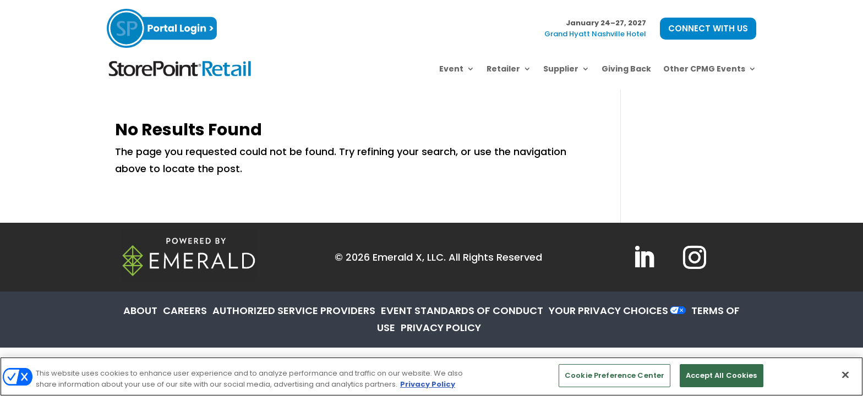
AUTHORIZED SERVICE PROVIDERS (293, 310)
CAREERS (185, 310)
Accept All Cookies (721, 375)
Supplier (560, 68)
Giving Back (626, 68)
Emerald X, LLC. (409, 257)
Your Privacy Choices (608, 310)
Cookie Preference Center (614, 375)
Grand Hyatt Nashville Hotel (595, 34)
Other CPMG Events (704, 68)
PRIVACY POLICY (441, 327)
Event (451, 68)
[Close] (845, 374)
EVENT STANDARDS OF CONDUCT (462, 310)
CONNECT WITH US (708, 28)
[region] (431, 376)
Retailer (503, 68)
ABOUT (140, 310)
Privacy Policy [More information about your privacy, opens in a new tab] (427, 384)
